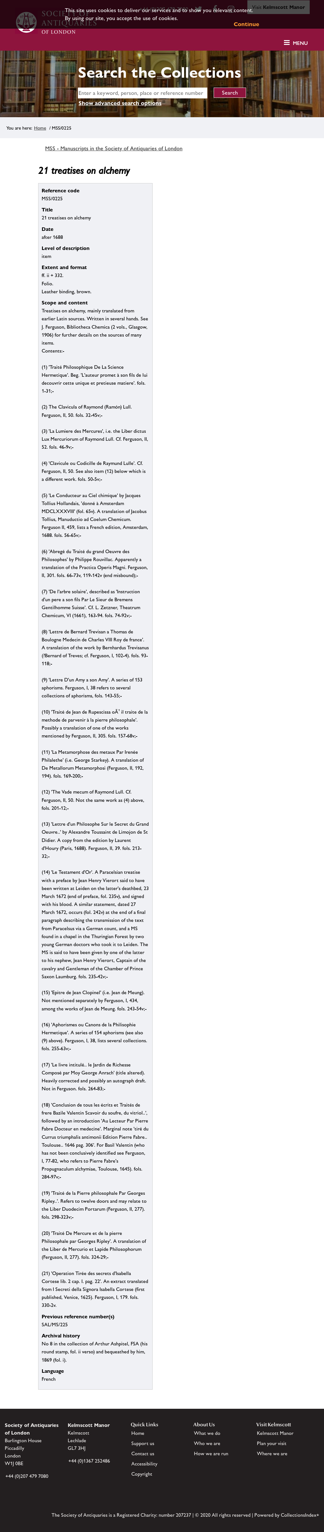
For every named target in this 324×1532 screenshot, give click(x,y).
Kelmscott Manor (275, 1433)
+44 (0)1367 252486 (89, 1461)
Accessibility (144, 1464)
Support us (142, 1443)
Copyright (141, 1474)
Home (40, 128)
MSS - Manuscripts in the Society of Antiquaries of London (114, 148)
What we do (207, 1433)
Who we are (207, 1443)
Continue (246, 24)
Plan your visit (271, 1443)
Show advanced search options (120, 103)
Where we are (272, 1453)
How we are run (211, 1453)
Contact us (142, 1453)
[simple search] (143, 93)
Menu (300, 43)
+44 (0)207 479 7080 (26, 1476)
